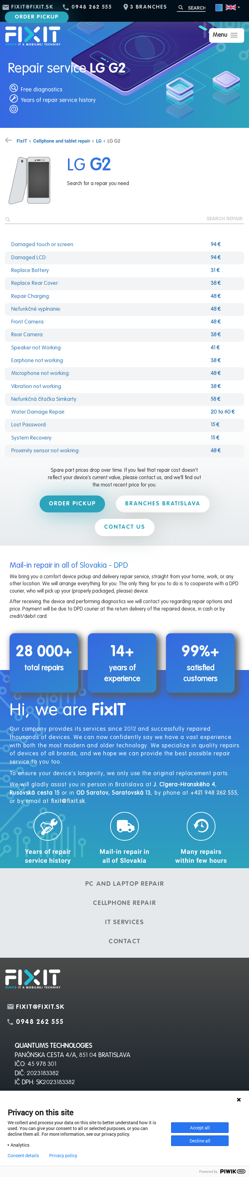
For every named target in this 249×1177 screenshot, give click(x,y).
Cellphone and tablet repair (61, 140)
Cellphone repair (124, 903)
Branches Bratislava (162, 504)
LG (99, 140)
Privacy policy (63, 1155)
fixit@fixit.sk (32, 7)
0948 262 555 (92, 7)
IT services (124, 922)
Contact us (124, 527)
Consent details (23, 1155)
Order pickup (36, 17)
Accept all (200, 1128)
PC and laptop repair (124, 884)
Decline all (200, 1141)
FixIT (22, 140)
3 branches (148, 7)
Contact (124, 942)
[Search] (191, 8)
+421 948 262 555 (213, 793)
